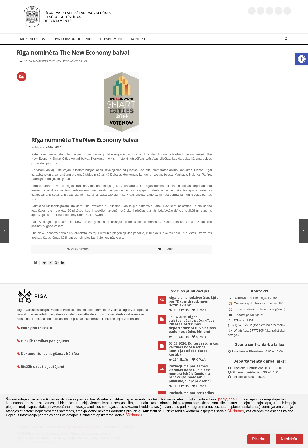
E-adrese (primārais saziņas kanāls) (258, 303)
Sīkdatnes (235, 411)
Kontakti (138, 39)
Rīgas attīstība (32, 39)
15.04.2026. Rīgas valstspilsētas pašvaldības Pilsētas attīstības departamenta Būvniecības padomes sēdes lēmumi (192, 324)
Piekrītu (258, 439)
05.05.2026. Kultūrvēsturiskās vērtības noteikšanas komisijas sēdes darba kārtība (194, 349)
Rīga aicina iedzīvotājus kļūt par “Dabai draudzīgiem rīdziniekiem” (193, 301)
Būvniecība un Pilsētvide (72, 39)
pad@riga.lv (254, 315)
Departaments (112, 39)
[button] (301, 59)
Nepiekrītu (289, 439)
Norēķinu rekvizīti (34, 328)
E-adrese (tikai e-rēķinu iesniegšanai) (259, 309)
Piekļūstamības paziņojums (43, 341)
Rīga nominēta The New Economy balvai (84, 140)
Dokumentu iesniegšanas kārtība (50, 353)
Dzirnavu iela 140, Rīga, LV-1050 (256, 298)
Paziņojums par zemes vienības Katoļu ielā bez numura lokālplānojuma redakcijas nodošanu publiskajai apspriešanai (190, 373)
